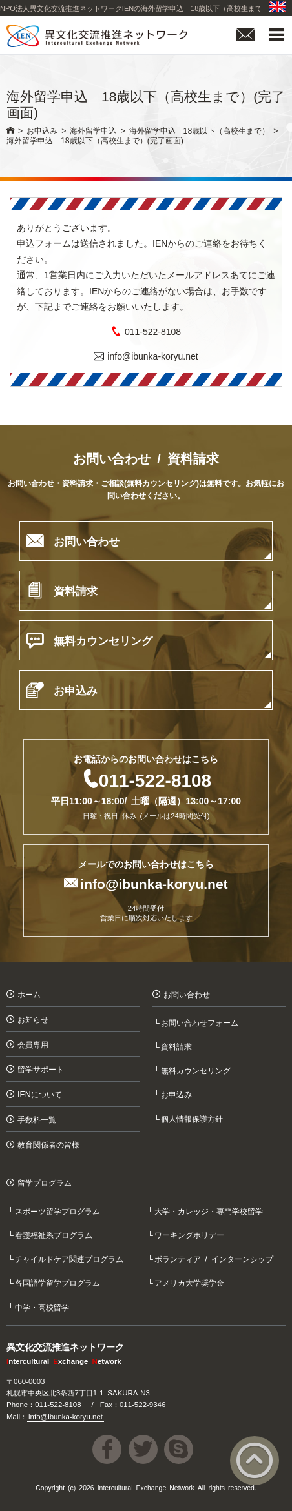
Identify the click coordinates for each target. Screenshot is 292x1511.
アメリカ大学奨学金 (190, 1282)
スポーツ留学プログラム (58, 1210)
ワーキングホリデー (190, 1234)
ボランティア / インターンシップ (215, 1258)
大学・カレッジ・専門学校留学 (210, 1210)
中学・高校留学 (43, 1307)
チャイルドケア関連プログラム (70, 1258)
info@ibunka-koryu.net (152, 355)
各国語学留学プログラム (58, 1282)
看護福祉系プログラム (54, 1234)
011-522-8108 (153, 331)
